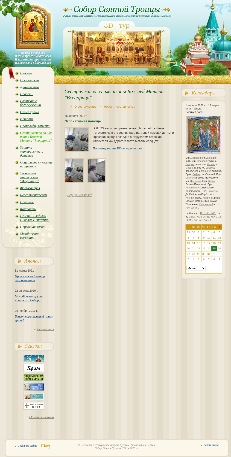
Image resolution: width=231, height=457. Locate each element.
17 (208, 243)
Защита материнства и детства (31, 151)
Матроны (208, 198)
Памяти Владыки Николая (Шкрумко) (34, 218)
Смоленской (206, 204)
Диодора (210, 167)
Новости (26, 94)
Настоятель (29, 80)
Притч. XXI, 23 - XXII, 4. (198, 220)
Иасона (211, 164)
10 (208, 237)
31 (208, 254)
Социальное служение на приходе (36, 164)
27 (188, 254)
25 (214, 248)
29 (198, 254)
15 (198, 243)
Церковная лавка (32, 227)
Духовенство (29, 87)
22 (198, 248)
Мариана (206, 171)
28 (193, 254)
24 (208, 248)
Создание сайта (27, 445)
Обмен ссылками (41, 417)
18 (214, 243)
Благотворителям (33, 195)
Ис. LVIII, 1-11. (208, 213)
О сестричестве (85, 106)
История (26, 119)
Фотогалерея (30, 188)
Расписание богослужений (30, 103)
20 (188, 248)
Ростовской (191, 207)
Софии (196, 174)
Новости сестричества (119, 106)
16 (203, 243)
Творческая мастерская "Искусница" (29, 177)
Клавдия (202, 161)
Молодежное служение (29, 235)
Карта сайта (211, 444)
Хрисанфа (197, 158)
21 (193, 248)
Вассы (211, 181)
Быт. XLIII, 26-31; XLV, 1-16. (206, 216)
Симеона (190, 177)
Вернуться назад (79, 195)
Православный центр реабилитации (30, 278)
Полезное (27, 202)
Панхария (195, 181)
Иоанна (189, 198)
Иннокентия (192, 187)
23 (203, 248)
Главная (26, 73)
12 (219, 237)
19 (219, 243)
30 (203, 254)
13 (188, 243)
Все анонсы (45, 329)
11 (214, 237)
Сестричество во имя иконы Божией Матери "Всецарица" (36, 136)
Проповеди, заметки (35, 126)
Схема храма (29, 112)
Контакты (28, 209)
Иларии (189, 164)
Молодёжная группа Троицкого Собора (29, 298)
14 (193, 243)
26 (219, 248)
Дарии (208, 158)
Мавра (189, 167)
